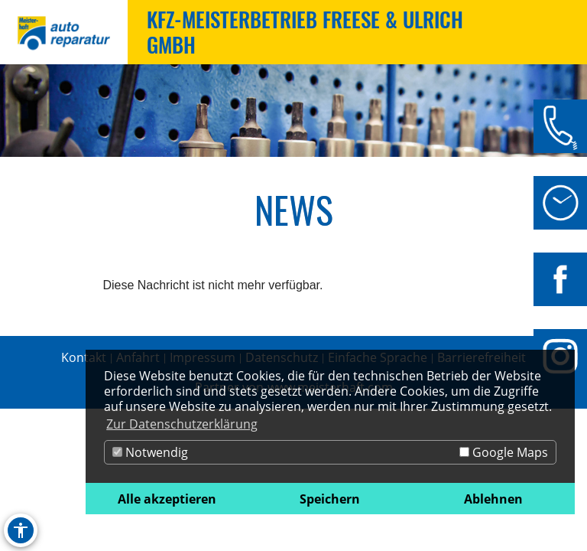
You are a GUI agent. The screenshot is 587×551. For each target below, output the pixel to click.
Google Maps (503, 452)
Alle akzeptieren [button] (167, 499)
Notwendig (150, 452)
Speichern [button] (330, 499)
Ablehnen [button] (493, 499)
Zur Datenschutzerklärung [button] (182, 424)
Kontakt (83, 357)
